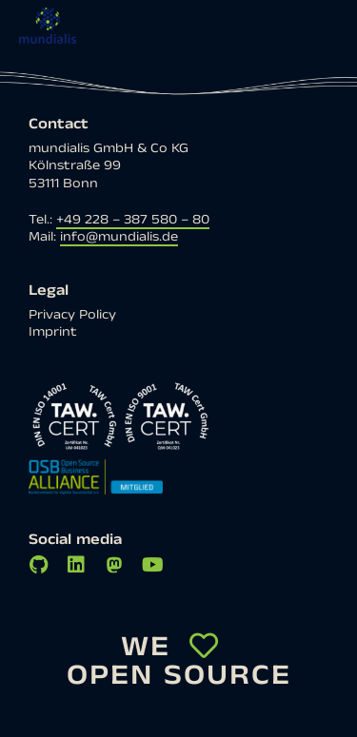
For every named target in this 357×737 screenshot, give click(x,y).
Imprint (53, 331)
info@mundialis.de (119, 236)
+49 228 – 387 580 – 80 (132, 219)
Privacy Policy (72, 314)
